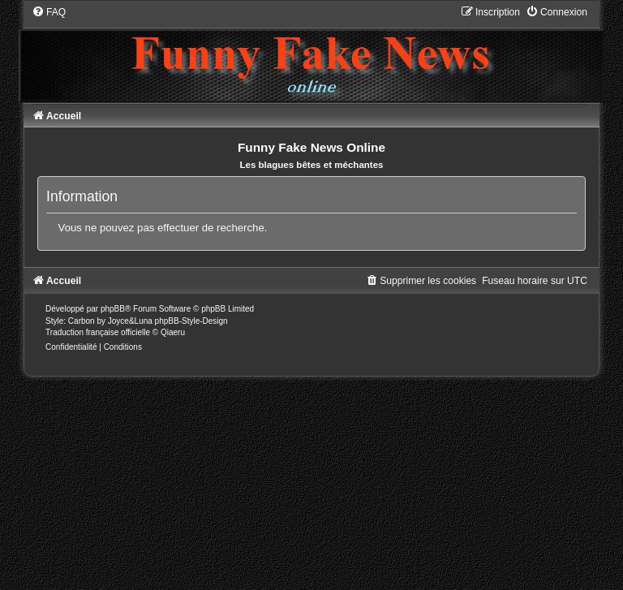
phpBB (113, 308)
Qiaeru (173, 332)
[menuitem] (49, 12)
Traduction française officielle (97, 332)
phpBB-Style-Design (191, 321)
